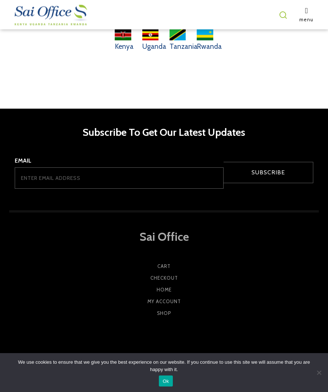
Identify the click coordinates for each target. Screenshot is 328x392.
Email (23, 160)
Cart (164, 266)
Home (164, 290)
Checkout (164, 278)
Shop (164, 313)
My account (164, 301)
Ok (166, 381)
